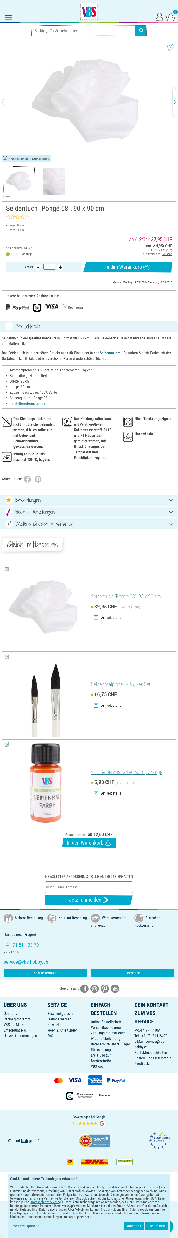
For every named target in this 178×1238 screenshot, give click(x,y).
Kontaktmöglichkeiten (150, 1052)
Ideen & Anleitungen (62, 1030)
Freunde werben (59, 1019)
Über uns (10, 1013)
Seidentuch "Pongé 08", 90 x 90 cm (126, 596)
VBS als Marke (14, 1025)
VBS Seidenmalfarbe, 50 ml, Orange (126, 772)
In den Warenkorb (127, 267)
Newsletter (55, 1025)
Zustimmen (156, 1226)
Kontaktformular (45, 973)
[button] (7, 102)
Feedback (132, 973)
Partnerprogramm (17, 1019)
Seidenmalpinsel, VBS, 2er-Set (121, 684)
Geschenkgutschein (61, 1013)
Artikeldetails (107, 617)
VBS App (97, 1066)
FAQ (50, 1036)
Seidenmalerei (110, 353)
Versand (167, 254)
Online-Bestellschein (106, 1022)
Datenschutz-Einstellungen (111, 1044)
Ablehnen (134, 1226)
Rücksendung (101, 1050)
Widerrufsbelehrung (105, 1038)
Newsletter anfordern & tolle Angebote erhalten (89, 876)
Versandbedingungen (107, 1027)
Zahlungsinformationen (108, 1033)
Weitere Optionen (26, 1226)
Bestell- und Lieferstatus (152, 1058)
